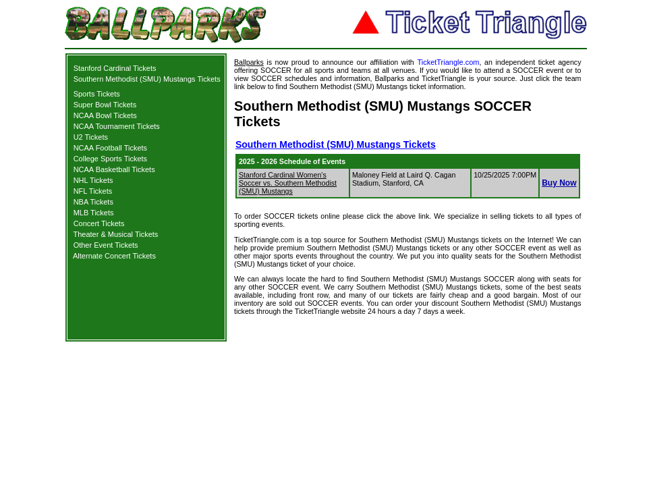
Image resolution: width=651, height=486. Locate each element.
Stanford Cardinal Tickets (115, 68)
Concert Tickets (99, 223)
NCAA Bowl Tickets (105, 115)
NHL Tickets (93, 180)
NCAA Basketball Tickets (114, 169)
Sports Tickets (97, 94)
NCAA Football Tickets (110, 148)
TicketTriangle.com (448, 62)
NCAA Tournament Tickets (117, 126)
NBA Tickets (93, 202)
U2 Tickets (91, 137)
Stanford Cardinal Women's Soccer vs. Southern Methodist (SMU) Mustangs (288, 183)
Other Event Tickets (106, 245)
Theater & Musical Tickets (115, 234)
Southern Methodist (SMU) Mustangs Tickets (147, 79)
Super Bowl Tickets (105, 105)
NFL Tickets (93, 191)
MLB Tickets (94, 213)
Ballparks (249, 62)
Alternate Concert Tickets (114, 256)
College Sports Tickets (110, 159)
